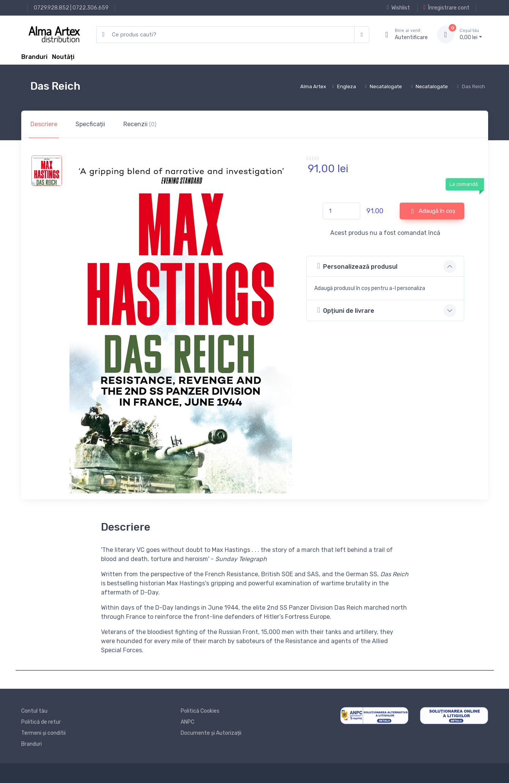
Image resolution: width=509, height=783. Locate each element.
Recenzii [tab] (139, 124)
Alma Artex (313, 86)
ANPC (187, 722)
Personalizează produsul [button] (357, 266)
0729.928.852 (51, 8)
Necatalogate (386, 86)
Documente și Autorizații (211, 733)
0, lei (471, 34)
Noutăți (63, 56)
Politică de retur (41, 722)
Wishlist (398, 7)
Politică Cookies (200, 711)
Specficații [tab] (90, 124)
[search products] (225, 34)
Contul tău (34, 711)
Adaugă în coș (433, 211)
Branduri (34, 56)
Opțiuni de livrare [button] (345, 310)
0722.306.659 (90, 8)
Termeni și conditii (43, 733)
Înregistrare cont (447, 7)
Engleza (346, 86)
